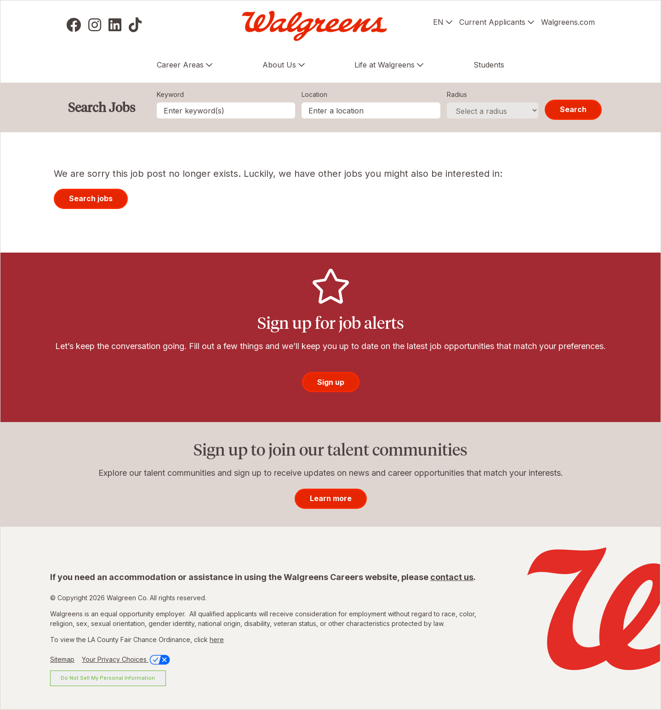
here (217, 639)
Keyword (170, 94)
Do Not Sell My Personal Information (108, 678)
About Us (279, 64)
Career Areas (180, 64)
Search (573, 109)
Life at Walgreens (384, 64)
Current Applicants (492, 22)
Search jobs (91, 198)
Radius (457, 94)
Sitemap (62, 659)
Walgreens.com (568, 22)
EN (438, 22)
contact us (451, 577)
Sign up (330, 382)
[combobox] (371, 110)
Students (488, 64)
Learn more (331, 498)
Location (314, 94)
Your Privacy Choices (126, 659)
